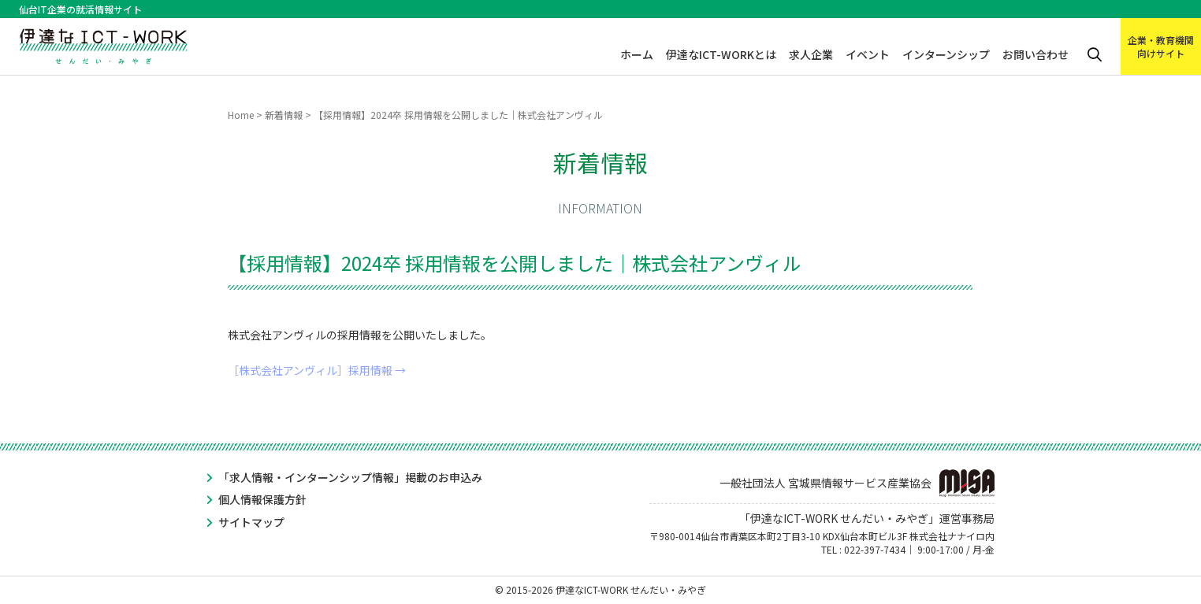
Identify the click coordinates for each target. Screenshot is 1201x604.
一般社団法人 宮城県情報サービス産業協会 (857, 483)
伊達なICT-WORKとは (721, 54)
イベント (868, 54)
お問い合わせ (1035, 54)
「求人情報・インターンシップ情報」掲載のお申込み (350, 477)
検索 (1095, 54)
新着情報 (284, 114)
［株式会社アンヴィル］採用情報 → (317, 370)
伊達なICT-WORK (103, 41)
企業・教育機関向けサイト (1161, 46)
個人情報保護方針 (262, 499)
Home (241, 114)
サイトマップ (251, 522)
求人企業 (811, 54)
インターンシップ (946, 54)
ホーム (636, 54)
